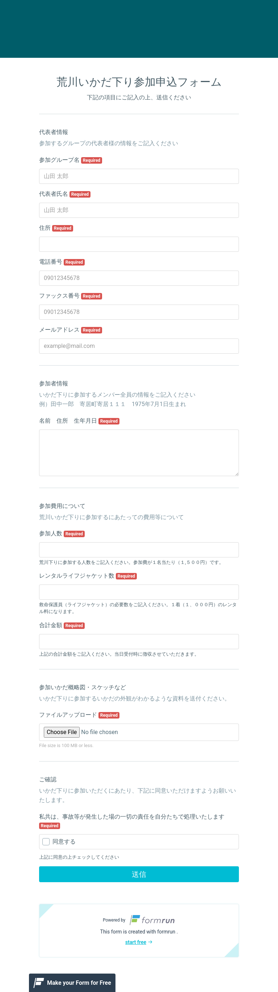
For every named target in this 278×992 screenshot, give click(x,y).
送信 (139, 874)
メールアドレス (70, 329)
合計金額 (62, 625)
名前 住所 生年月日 (79, 420)
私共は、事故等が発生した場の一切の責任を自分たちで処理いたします (131, 821)
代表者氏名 (64, 194)
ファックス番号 (70, 295)
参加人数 (62, 533)
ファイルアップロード (79, 715)
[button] (139, 930)
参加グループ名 (70, 160)
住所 (56, 228)
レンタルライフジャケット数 (88, 575)
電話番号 (62, 262)
